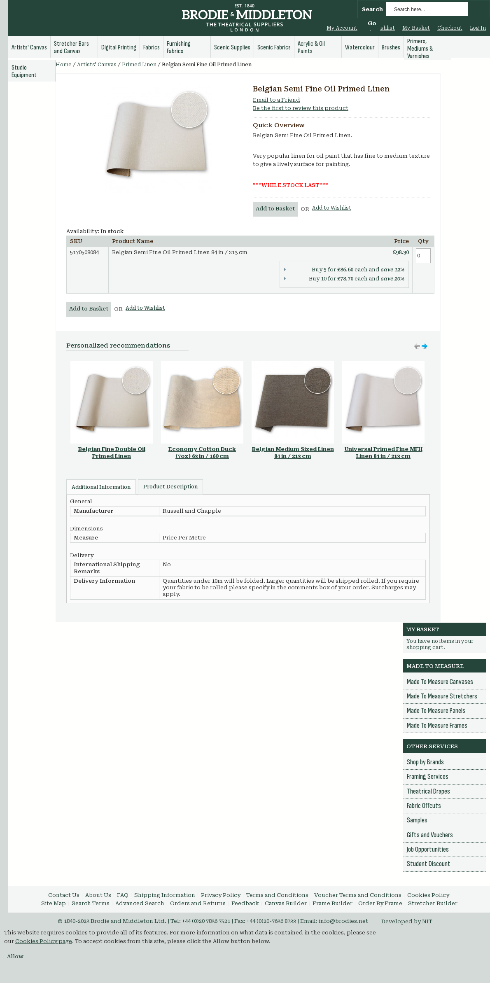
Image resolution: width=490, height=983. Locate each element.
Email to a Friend (276, 100)
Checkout (449, 28)
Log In (478, 28)
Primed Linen (139, 65)
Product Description (170, 487)
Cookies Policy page (43, 941)
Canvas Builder (286, 903)
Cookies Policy (428, 895)
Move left (424, 346)
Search (372, 9)
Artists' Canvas (97, 65)
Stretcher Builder (432, 903)
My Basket (416, 28)
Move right (417, 346)
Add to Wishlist (331, 208)
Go (372, 23)
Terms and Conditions (277, 895)
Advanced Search (139, 903)
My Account (342, 28)
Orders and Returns (198, 903)
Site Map (53, 903)
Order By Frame (380, 903)
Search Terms (91, 903)
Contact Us (63, 895)
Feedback (245, 903)
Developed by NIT (406, 921)
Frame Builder (332, 903)
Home (64, 65)
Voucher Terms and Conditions (357, 895)
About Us (98, 895)
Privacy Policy (220, 895)
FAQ (122, 895)
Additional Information (101, 487)
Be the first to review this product (300, 108)
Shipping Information (164, 895)
